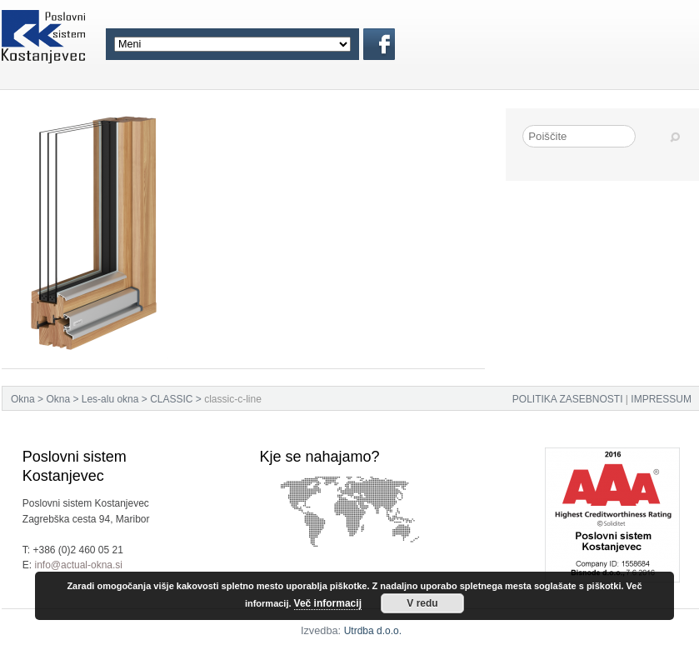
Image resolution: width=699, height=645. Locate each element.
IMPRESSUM (661, 399)
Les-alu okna (110, 399)
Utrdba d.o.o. (373, 631)
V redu (422, 603)
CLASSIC (171, 399)
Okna (23, 399)
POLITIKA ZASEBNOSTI (567, 399)
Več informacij (328, 603)
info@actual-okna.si (78, 565)
